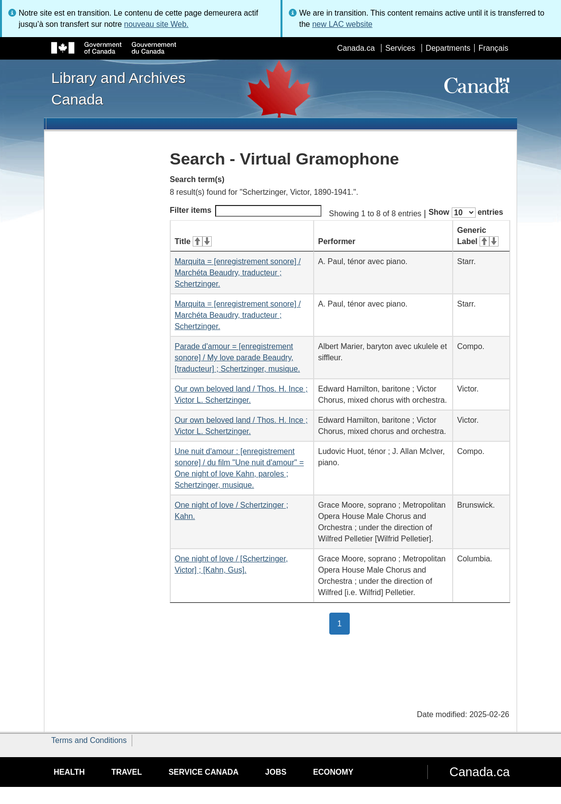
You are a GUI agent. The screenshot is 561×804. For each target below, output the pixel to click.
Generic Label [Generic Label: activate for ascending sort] (478, 236)
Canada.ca (356, 48)
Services (400, 48)
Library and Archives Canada (118, 88)
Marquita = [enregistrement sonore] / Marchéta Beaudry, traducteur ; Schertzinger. (238, 272)
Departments (448, 48)
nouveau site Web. (156, 24)
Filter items (245, 211)
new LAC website (342, 24)
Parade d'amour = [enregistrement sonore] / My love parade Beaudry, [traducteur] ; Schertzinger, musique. (237, 357)
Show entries (465, 212)
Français (493, 48)
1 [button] (344, 623)
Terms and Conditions (89, 740)
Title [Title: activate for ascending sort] (193, 241)
